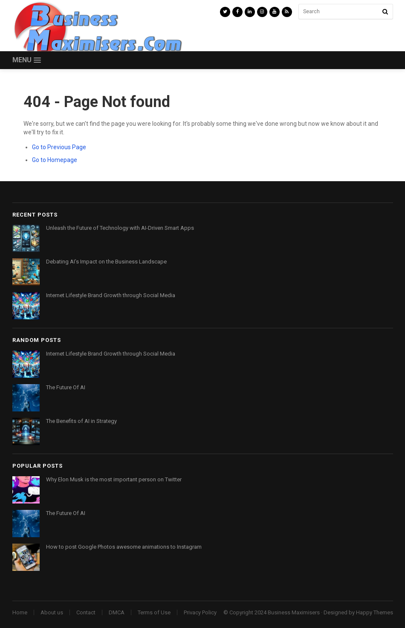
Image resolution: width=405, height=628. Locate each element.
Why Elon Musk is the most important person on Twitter (114, 479)
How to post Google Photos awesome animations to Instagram (124, 547)
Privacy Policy (200, 612)
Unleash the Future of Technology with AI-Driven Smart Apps (120, 228)
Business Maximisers (294, 612)
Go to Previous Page (59, 147)
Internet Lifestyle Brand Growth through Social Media (110, 295)
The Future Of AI (65, 387)
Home (19, 612)
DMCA (116, 612)
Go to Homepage (54, 159)
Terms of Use (154, 612)
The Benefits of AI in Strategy (81, 421)
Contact (85, 612)
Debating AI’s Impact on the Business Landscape (106, 261)
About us (51, 612)
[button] (26, 60)
